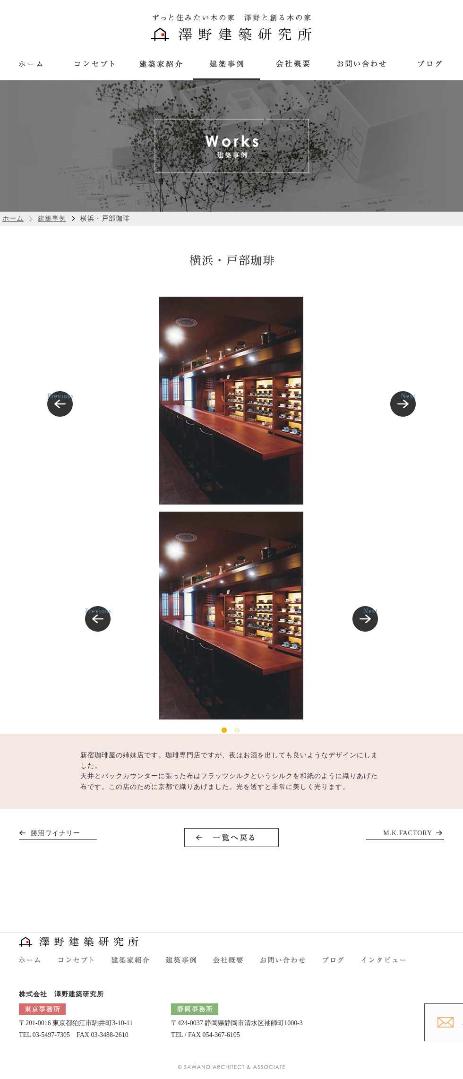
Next (408, 396)
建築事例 (52, 218)
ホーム (13, 218)
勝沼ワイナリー (55, 833)
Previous (60, 396)
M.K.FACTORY (407, 833)
